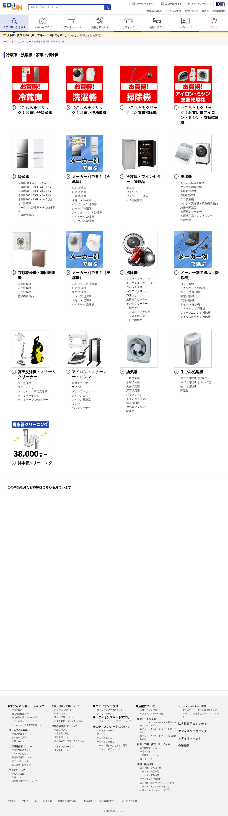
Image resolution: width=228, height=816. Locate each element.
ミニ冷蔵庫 (24, 203)
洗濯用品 (185, 219)
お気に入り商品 (154, 11)
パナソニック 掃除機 (192, 288)
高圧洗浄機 (24, 383)
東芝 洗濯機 (79, 292)
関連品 (130, 411)
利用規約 (47, 801)
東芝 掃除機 (187, 296)
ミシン (76, 403)
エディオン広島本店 (149, 775)
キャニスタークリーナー (141, 283)
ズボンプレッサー (82, 391)
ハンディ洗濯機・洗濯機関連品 (199, 203)
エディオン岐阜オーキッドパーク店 (157, 783)
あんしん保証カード (106, 738)
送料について (18, 777)
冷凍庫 (130, 188)
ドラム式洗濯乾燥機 (192, 183)
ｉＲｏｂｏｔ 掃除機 (192, 308)
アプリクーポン (104, 713)
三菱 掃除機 (187, 300)
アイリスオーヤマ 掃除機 (195, 316)
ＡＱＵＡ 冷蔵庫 (81, 200)
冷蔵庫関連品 (26, 215)
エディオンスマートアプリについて (114, 721)
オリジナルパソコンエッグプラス (156, 790)
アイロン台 (78, 395)
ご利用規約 (17, 710)
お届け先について (62, 710)
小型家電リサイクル (149, 755)
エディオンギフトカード (109, 749)
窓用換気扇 (133, 382)
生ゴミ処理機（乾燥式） (195, 378)
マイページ (185, 23)
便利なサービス (100, 23)
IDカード (101, 734)
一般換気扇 (133, 378)
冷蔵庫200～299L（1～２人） (36, 199)
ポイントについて (20, 761)
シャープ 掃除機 (190, 292)
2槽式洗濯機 (187, 195)
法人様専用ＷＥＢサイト (193, 723)
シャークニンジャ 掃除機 (195, 312)
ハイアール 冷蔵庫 (83, 216)
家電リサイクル (147, 751)
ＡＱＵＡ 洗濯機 (81, 300)
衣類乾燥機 (24, 284)
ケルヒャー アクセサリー (33, 399)
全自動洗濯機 (188, 191)
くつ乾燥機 (24, 292)
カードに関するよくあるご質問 (112, 745)
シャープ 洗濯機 (81, 296)
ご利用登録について (21, 750)
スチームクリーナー (30, 387)
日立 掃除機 (187, 284)
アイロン (77, 387)
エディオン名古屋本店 (150, 779)
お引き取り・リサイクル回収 (68, 721)
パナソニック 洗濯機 (84, 284)
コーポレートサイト (145, 3)
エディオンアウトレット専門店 (155, 786)
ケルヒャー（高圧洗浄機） (34, 391)
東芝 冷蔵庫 (79, 188)
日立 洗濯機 (79, 288)
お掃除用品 (134, 320)
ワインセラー (134, 192)
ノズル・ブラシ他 (138, 311)
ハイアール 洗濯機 (83, 304)
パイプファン (134, 394)
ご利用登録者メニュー (20, 746)
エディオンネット (189, 738)
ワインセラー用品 (137, 196)
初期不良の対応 (61, 733)
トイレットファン (137, 398)
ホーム (5, 41)
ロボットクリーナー (138, 287)
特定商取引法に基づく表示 (24, 717)
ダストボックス (137, 315)
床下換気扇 (133, 390)
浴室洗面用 (133, 402)
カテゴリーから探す (14, 23)
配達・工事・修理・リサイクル (153, 744)
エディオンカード (71, 23)
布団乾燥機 (24, 288)
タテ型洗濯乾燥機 (191, 187)
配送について (60, 713)
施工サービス (146, 759)
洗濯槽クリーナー (191, 211)
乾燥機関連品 (26, 296)
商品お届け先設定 (90, 35)
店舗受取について (62, 750)
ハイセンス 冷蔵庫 (83, 220)
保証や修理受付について (64, 726)
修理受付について (62, 737)
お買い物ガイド (43, 23)
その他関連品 (134, 200)
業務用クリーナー (137, 299)
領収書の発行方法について (24, 781)
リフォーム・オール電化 (151, 713)
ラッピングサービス (64, 746)
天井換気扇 (133, 386)
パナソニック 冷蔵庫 (84, 204)
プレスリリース (29, 801)
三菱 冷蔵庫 (79, 196)
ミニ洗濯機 (187, 199)
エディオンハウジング (202, 3)
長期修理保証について (22, 757)
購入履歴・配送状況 (21, 765)
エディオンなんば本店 (150, 768)
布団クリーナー (135, 295)
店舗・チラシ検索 (148, 710)
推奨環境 (88, 801)
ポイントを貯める (105, 742)
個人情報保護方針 (20, 713)
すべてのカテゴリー (21, 41)
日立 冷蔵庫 (79, 192)
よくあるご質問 (173, 11)
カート (213, 23)
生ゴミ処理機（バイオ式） (196, 382)
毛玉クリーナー (81, 407)
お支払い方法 (18, 773)
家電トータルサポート (148, 719)
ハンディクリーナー (138, 291)
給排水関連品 (188, 207)
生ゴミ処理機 (188, 386)
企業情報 (184, 745)
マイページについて (21, 753)
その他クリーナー (137, 303)
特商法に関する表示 (67, 801)
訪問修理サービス (148, 748)
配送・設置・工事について (65, 706)
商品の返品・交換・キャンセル (69, 741)
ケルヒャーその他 (28, 395)
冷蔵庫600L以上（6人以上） (35, 183)
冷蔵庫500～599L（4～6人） (35, 187)
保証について (60, 730)
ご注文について (17, 770)
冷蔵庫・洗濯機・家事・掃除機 (49, 41)
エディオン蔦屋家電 (149, 771)
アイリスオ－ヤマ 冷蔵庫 (87, 212)
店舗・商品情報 (145, 764)
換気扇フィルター (137, 407)
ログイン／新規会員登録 (213, 11)
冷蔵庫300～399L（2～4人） (35, 195)
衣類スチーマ (80, 383)
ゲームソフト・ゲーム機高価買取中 (200, 710)
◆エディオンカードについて (111, 726)
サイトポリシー (19, 721)
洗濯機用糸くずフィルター (196, 215)
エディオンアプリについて (110, 710)
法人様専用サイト (173, 3)
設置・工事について (64, 717)
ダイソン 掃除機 (190, 304)
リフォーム (128, 23)
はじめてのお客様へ (19, 730)
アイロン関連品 (81, 399)
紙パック (133, 307)
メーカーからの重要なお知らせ (27, 725)
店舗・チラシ (157, 23)
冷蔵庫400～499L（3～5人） (35, 191)
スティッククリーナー (139, 279)
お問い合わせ (191, 11)
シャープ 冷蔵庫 (81, 208)
